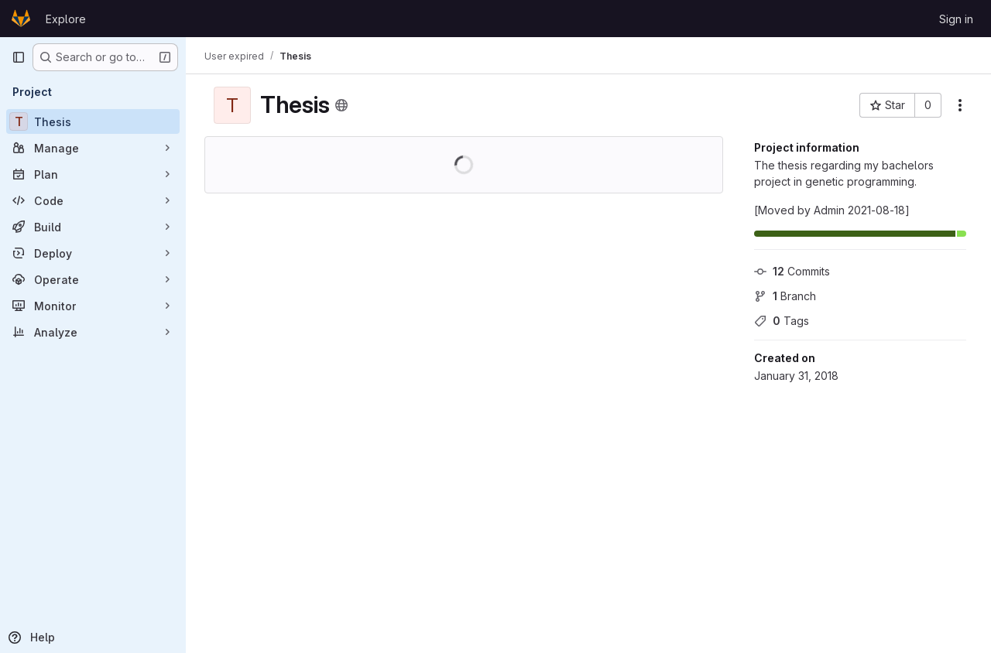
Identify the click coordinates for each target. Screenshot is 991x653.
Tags (781, 320)
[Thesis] (93, 121)
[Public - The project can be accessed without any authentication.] (341, 105)
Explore (66, 19)
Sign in (956, 19)
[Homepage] (21, 18)
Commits (792, 271)
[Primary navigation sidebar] (18, 57)
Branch (785, 296)
